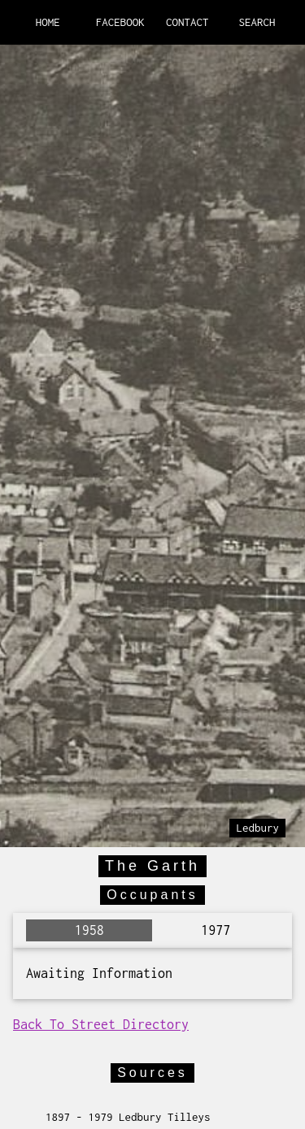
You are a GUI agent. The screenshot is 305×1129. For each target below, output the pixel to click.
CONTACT (187, 21)
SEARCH (257, 21)
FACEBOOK (120, 21)
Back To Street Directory (101, 1024)
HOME (48, 21)
